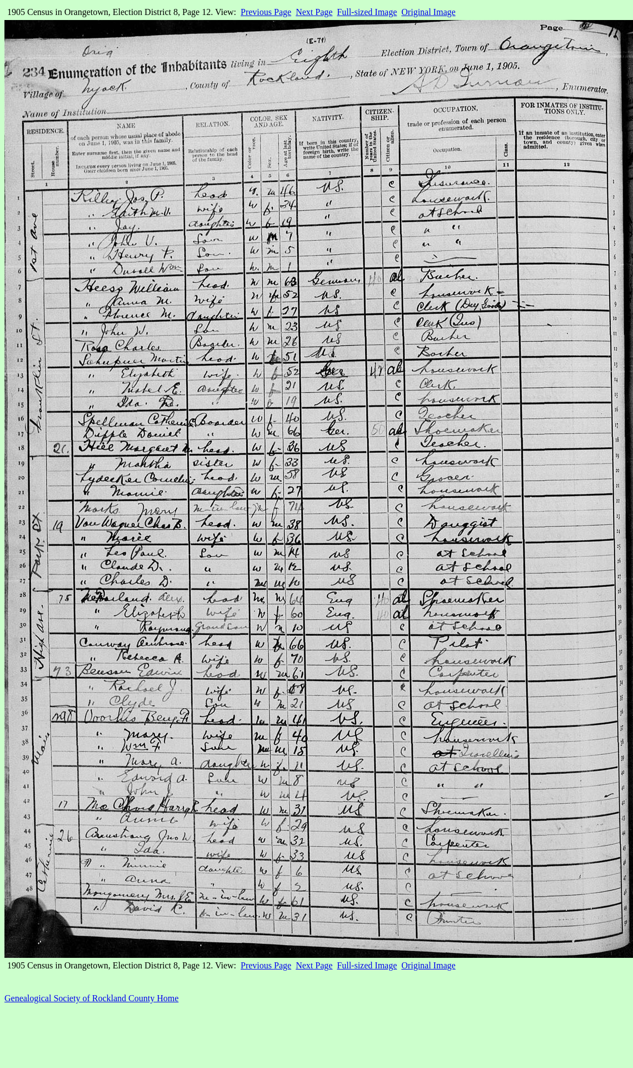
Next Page (314, 12)
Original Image (428, 12)
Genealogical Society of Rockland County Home (91, 998)
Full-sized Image (367, 12)
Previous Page (266, 12)
